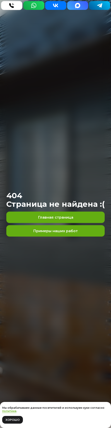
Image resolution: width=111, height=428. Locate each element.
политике (9, 411)
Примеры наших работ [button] (55, 231)
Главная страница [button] (55, 217)
